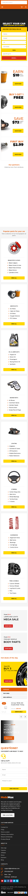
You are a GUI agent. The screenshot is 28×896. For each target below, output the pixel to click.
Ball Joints (13, 540)
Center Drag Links (14, 492)
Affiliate (3, 852)
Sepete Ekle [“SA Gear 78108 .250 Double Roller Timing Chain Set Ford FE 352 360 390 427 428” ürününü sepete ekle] (18, 711)
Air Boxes (12, 400)
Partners (3, 857)
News (2, 855)
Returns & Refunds (6, 837)
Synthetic (12, 364)
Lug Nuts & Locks (15, 588)
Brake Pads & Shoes (15, 267)
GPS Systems (13, 451)
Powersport (13, 359)
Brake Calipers (13, 263)
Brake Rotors (13, 270)
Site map (3, 848)
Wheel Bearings (14, 496)
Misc (11, 590)
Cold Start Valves (14, 402)
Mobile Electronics (15, 453)
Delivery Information (7, 834)
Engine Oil (13, 354)
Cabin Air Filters (14, 311)
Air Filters (13, 308)
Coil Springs (13, 545)
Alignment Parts (15, 537)
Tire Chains (13, 593)
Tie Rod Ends (13, 499)
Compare (5, 712)
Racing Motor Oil (15, 362)
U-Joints (12, 501)
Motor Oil (13, 357)
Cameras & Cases (14, 448)
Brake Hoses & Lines (15, 265)
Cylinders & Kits (13, 272)
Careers (3, 850)
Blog (2, 860)
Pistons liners (13, 407)
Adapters (12, 446)
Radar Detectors (14, 455)
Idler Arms (12, 494)
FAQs (2, 829)
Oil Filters (13, 313)
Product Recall (5, 839)
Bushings (13, 542)
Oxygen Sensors (15, 316)
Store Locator (5, 832)
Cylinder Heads (13, 405)
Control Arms (14, 547)
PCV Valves (13, 318)
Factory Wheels (14, 586)
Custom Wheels (14, 583)
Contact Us (4, 827)
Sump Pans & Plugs (15, 410)
